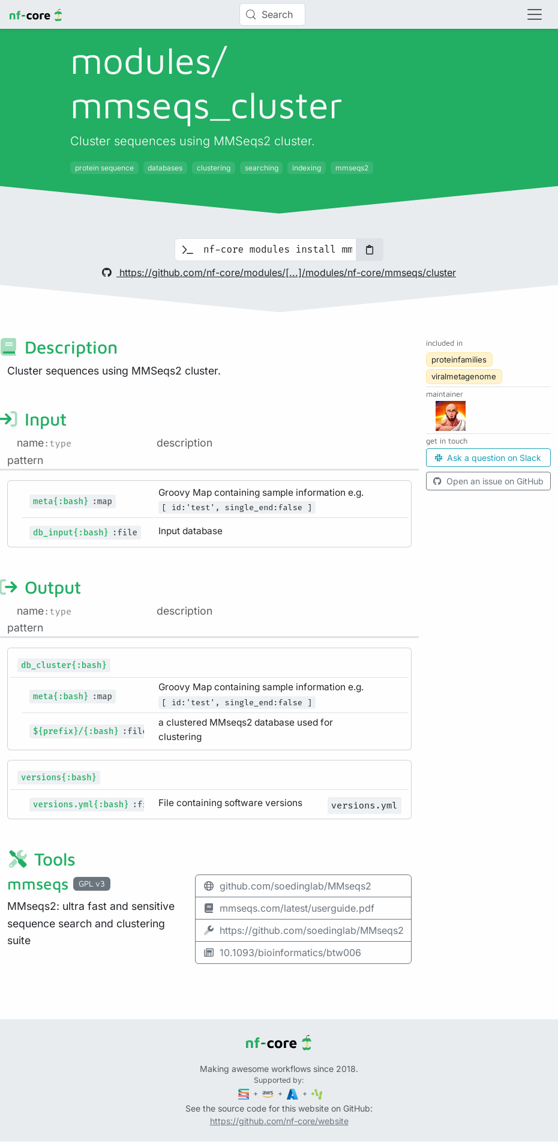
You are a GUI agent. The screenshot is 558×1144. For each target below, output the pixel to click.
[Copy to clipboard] (369, 249)
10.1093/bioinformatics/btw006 (282, 953)
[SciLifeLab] (317, 1093)
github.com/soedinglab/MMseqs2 (287, 886)
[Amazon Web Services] (268, 1093)
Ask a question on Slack (488, 458)
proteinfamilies (459, 359)
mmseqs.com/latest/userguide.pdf (288, 908)
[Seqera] (244, 1093)
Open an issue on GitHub (488, 481)
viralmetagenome (463, 376)
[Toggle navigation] (534, 14)
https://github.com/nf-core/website (279, 1121)
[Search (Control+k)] (272, 14)
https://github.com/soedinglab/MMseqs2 (303, 930)
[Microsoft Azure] (293, 1093)
